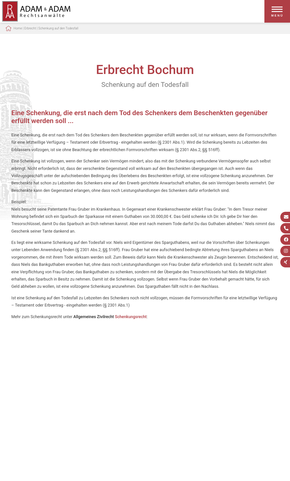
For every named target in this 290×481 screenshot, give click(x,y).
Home (18, 28)
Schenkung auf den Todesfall (58, 28)
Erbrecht (30, 28)
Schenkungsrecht (131, 316)
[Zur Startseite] (36, 20)
